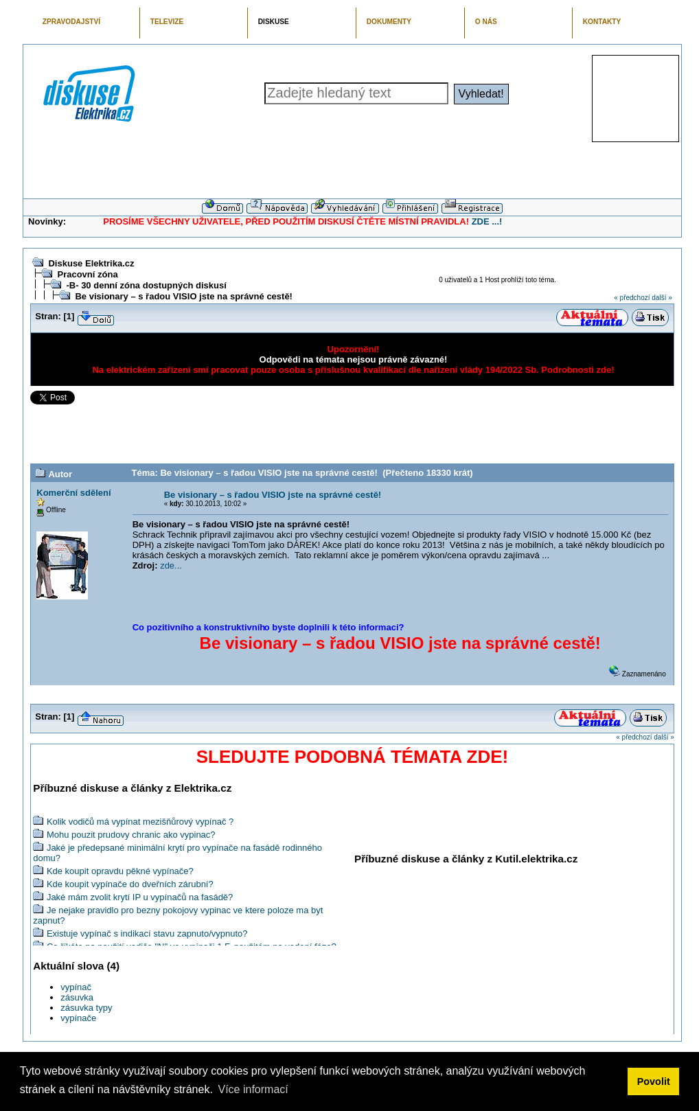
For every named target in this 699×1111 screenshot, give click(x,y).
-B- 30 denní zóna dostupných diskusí (146, 285)
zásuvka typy (86, 1008)
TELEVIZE (166, 21)
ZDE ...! (487, 221)
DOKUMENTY (389, 21)
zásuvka (76, 997)
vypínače (78, 1018)
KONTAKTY (602, 21)
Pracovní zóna (87, 274)
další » (662, 297)
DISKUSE (273, 21)
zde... (171, 565)
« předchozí (632, 297)
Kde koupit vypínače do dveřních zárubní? (130, 884)
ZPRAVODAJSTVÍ (71, 21)
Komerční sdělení (73, 493)
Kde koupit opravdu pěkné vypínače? (120, 871)
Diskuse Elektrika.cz (91, 263)
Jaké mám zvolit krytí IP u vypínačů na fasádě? (140, 897)
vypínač (75, 987)
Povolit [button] (653, 1081)
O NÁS (486, 21)
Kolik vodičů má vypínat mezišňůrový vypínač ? (140, 821)
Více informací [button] (253, 1089)
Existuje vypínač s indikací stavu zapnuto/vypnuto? (147, 933)
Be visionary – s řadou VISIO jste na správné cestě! (183, 296)
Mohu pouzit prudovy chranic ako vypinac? (131, 834)
